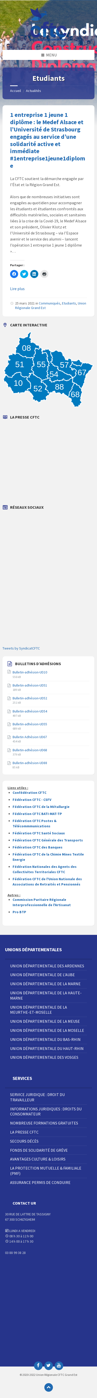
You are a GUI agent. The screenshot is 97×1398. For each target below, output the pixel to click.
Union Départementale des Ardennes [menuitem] (47, 965)
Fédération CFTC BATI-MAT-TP (37, 813)
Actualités (33, 90)
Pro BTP (19, 912)
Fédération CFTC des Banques (37, 847)
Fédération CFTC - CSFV (32, 799)
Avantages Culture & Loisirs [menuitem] (38, 1159)
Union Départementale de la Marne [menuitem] (45, 983)
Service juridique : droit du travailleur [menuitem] (37, 1097)
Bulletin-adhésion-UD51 (30, 685)
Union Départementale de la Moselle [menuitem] (47, 1030)
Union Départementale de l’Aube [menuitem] (42, 974)
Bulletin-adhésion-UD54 (30, 711)
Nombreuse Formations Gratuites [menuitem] (44, 1123)
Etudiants (69, 303)
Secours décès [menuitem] (24, 1141)
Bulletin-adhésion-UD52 (30, 698)
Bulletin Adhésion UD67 (30, 737)
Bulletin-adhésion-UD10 (30, 672)
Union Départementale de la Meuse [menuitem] (45, 1021)
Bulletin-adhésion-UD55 (30, 724)
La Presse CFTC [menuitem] (24, 1132)
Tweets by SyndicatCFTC (21, 648)
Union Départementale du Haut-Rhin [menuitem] (47, 1048)
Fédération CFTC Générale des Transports (48, 840)
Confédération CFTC (29, 792)
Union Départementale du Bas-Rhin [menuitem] (45, 1039)
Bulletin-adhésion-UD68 (30, 750)
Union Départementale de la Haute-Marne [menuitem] (46, 995)
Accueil (15, 90)
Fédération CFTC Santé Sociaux (39, 833)
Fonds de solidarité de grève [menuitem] (39, 1150)
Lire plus (17, 288)
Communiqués (49, 303)
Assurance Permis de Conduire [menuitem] (40, 1182)
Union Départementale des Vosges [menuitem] (44, 1057)
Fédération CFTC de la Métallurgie (41, 806)
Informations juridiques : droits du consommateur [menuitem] (46, 1111)
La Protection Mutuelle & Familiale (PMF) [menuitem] (45, 1171)
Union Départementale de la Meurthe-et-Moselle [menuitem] (38, 1010)
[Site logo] (49, 40)
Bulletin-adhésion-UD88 (30, 763)
